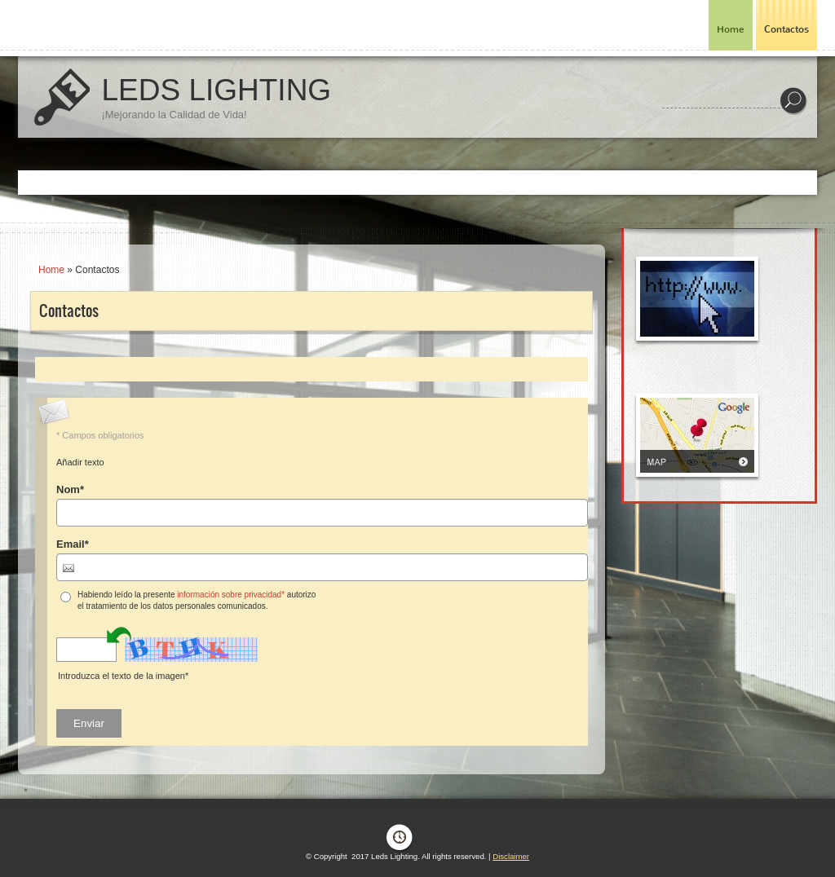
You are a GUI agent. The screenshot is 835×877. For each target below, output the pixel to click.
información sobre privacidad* (231, 594)
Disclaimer (511, 856)
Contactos (786, 29)
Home (730, 29)
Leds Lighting (216, 90)
